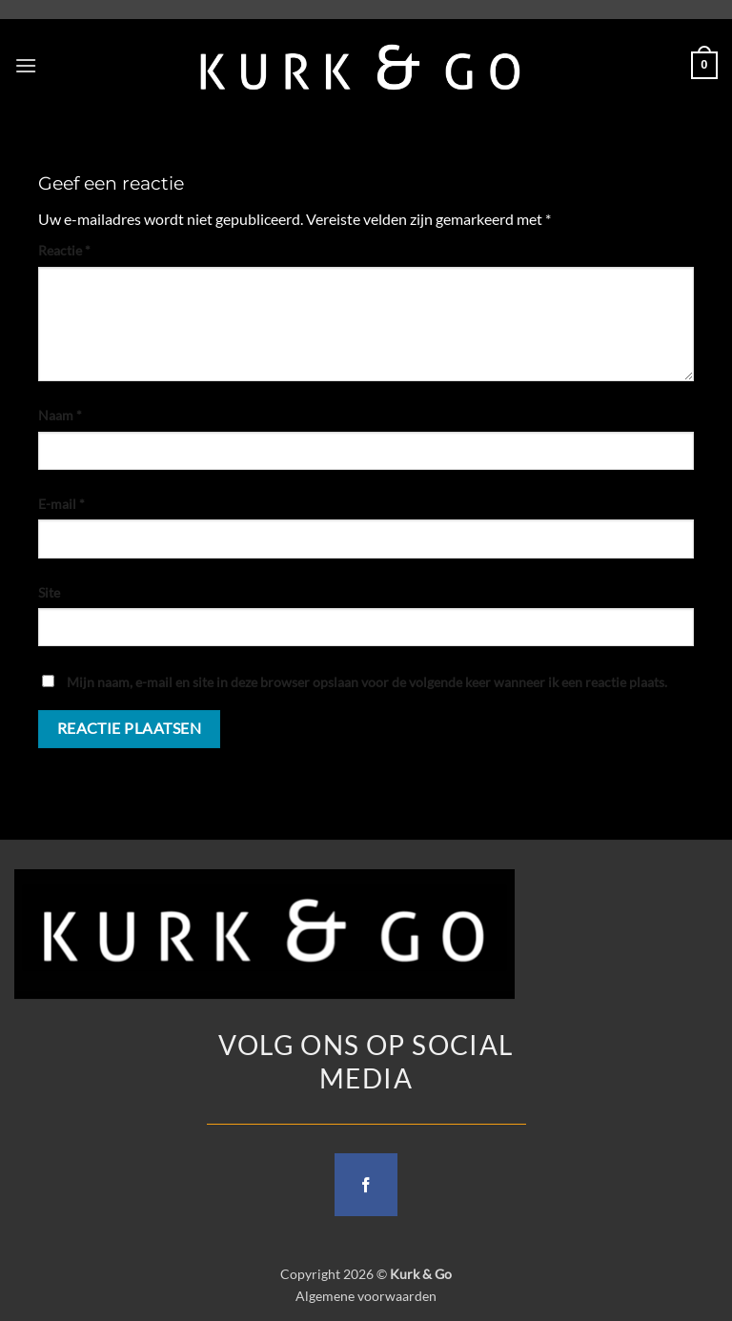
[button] (25, 65)
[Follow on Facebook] (366, 1184)
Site (49, 592)
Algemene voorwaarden (366, 1296)
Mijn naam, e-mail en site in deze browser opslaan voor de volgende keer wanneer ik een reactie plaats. (367, 682)
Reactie (64, 250)
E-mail (61, 504)
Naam (60, 415)
